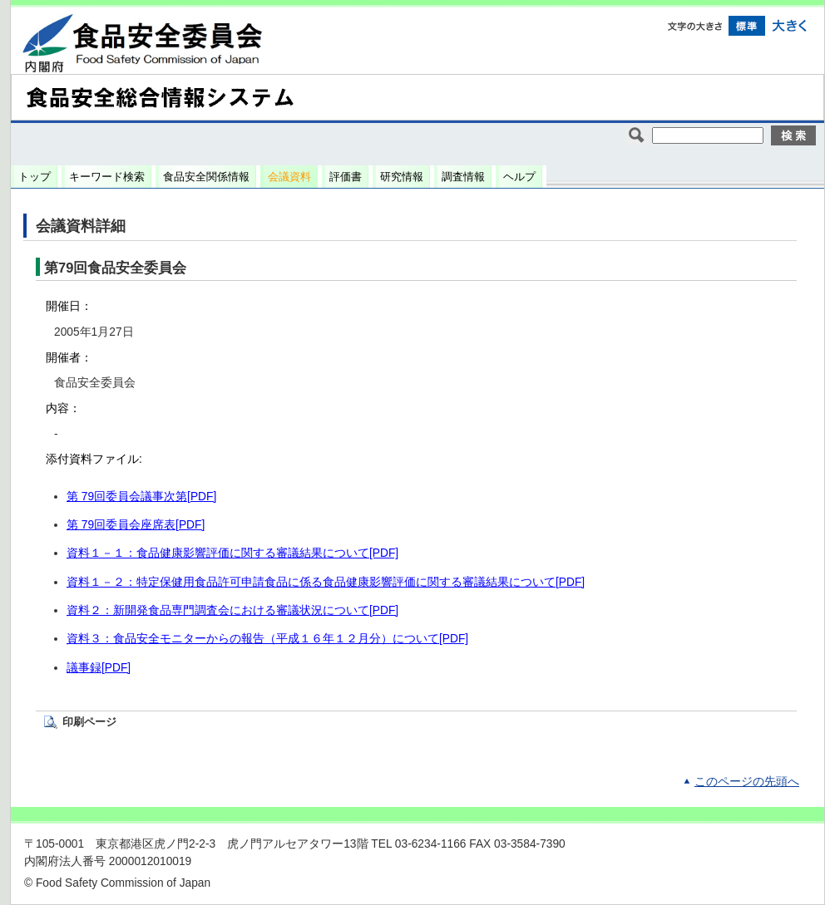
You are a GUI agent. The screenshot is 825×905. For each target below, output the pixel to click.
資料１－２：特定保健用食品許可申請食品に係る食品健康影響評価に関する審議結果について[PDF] (326, 582)
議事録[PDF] (99, 668)
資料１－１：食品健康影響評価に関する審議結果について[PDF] (232, 553)
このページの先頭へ (746, 781)
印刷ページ (89, 722)
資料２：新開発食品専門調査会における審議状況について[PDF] (232, 610)
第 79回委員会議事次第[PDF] (141, 496)
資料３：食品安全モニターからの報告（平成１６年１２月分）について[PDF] (267, 638)
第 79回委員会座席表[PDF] (136, 525)
